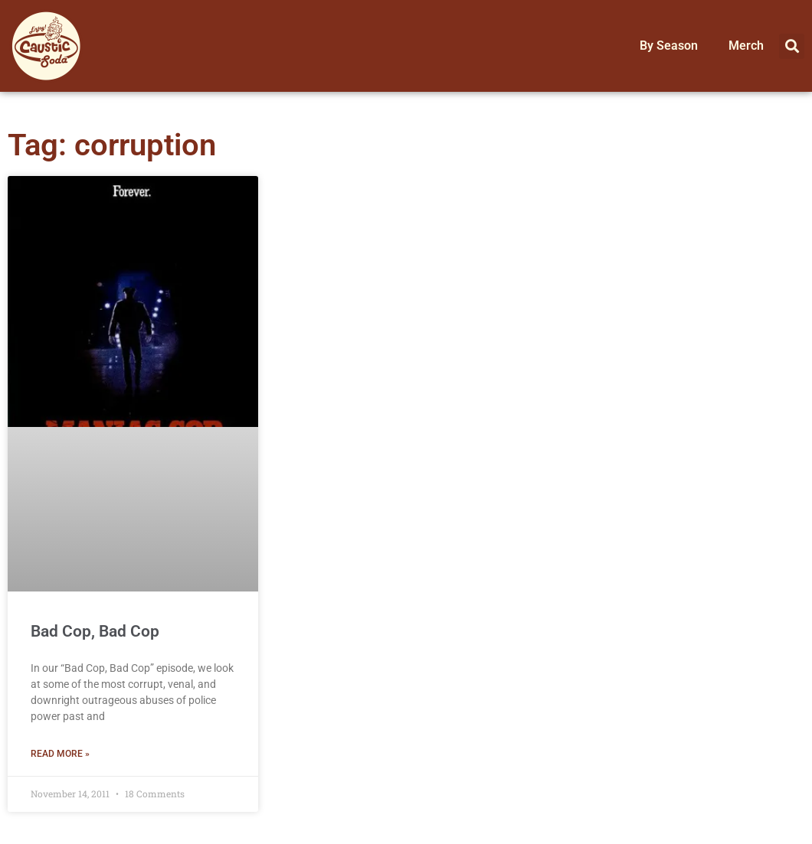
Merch (746, 45)
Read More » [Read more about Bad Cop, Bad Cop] (60, 753)
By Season (669, 45)
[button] (791, 46)
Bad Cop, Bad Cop (95, 631)
